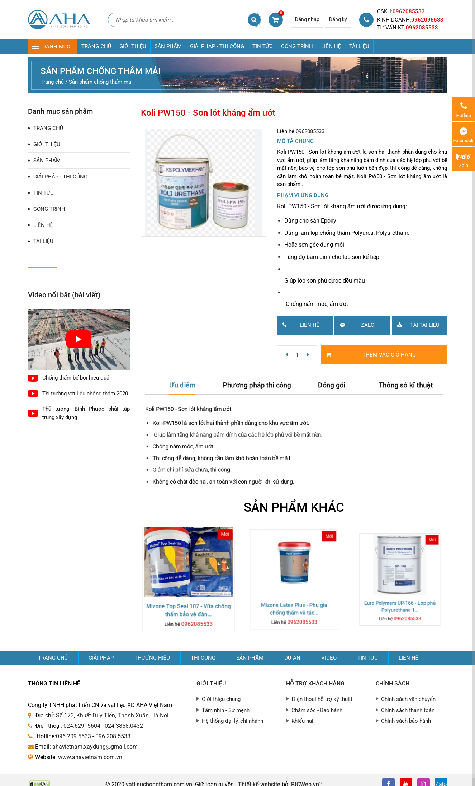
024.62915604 (81, 725)
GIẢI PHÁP (101, 658)
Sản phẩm (249, 658)
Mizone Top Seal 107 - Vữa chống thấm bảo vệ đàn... (188, 604)
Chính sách (392, 683)
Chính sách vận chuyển (408, 699)
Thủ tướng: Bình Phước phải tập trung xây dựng (86, 413)
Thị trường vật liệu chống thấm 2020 (85, 393)
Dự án (292, 658)
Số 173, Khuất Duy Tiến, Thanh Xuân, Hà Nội (112, 715)
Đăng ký (338, 19)
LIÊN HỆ (331, 46)
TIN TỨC (262, 46)
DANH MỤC (56, 46)
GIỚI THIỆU (132, 46)
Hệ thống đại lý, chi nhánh (232, 721)
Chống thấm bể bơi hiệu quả (75, 378)
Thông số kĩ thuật (397, 389)
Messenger (463, 134)
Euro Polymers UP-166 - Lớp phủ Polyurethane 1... (400, 593)
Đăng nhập (307, 19)
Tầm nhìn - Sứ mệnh (226, 710)
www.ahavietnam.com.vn (90, 757)
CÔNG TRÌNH (297, 46)
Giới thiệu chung (221, 699)
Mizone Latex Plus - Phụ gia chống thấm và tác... (294, 599)
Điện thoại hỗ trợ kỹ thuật (321, 699)
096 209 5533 (73, 736)
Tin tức (367, 658)
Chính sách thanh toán (407, 710)
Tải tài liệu (416, 324)
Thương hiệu (152, 658)
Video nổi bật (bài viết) (64, 294)
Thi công (203, 658)
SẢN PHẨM (168, 46)
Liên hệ (298, 324)
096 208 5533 (112, 736)
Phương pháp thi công (259, 389)
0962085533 (409, 11)
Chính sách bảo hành (406, 721)
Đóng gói (328, 389)
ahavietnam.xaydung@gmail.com (95, 746)
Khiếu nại (302, 721)
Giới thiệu (211, 683)
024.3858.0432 (124, 725)
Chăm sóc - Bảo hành (316, 710)
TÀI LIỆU (359, 46)
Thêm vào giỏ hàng (368, 354)
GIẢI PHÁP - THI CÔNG (217, 46)
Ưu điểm (191, 389)
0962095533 (427, 20)
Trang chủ (53, 658)
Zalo (354, 324)
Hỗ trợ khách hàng (315, 683)
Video (329, 658)
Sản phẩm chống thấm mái (101, 71)
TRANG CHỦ (96, 46)
